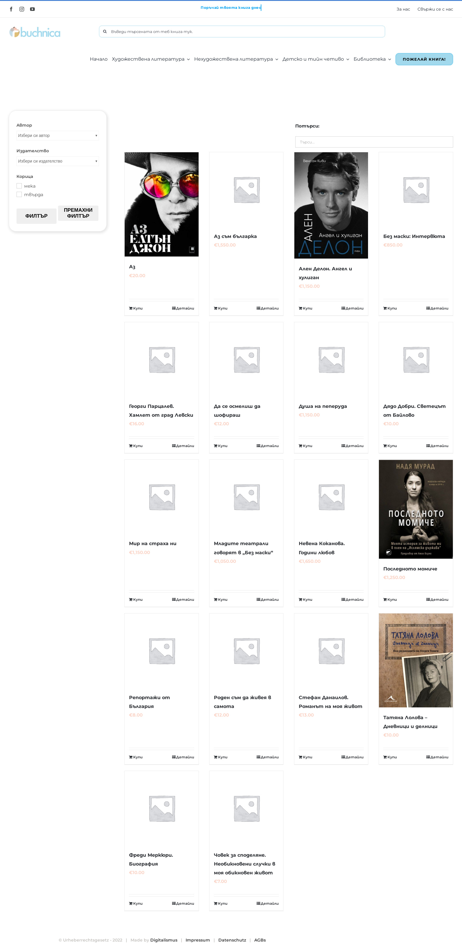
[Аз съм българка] (246, 189)
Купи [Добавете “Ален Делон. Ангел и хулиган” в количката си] (307, 308)
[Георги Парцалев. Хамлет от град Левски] (162, 359)
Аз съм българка (235, 236)
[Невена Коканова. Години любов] (331, 497)
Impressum (198, 940)
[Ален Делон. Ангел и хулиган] (331, 205)
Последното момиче (410, 569)
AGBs (260, 940)
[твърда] (18, 194)
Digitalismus (163, 940)
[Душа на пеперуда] (331, 359)
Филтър (36, 216)
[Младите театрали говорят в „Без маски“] (246, 497)
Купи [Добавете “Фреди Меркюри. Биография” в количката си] (138, 903)
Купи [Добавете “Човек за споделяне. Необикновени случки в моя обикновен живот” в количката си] (222, 903)
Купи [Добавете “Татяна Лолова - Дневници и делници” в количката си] (392, 757)
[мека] (18, 185)
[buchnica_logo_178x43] (35, 27)
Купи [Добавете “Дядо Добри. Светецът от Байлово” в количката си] (392, 446)
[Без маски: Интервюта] (416, 189)
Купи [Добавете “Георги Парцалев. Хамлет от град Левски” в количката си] (138, 446)
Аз (132, 266)
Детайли (185, 308)
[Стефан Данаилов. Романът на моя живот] (331, 650)
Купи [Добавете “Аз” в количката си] (138, 308)
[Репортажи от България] (162, 650)
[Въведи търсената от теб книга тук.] (242, 31)
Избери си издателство (40, 161)
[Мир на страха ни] (162, 497)
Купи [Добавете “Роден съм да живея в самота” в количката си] (222, 757)
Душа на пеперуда (323, 406)
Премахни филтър (78, 213)
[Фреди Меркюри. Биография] (162, 808)
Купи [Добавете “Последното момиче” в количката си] (392, 599)
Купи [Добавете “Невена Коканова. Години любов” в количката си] (307, 599)
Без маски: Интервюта (414, 236)
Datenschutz (232, 940)
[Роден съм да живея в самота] (246, 650)
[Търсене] (105, 31)
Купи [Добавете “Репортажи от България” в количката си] (138, 757)
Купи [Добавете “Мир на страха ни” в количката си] (138, 599)
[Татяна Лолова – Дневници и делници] (416, 660)
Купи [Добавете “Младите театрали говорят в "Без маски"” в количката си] (222, 599)
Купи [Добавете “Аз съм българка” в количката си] (222, 308)
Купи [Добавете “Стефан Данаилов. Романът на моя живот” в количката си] (307, 757)
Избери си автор (34, 135)
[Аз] (162, 204)
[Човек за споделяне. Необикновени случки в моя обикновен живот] (246, 808)
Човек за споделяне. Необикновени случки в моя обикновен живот (244, 864)
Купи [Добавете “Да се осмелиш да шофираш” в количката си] (222, 446)
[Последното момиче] (416, 509)
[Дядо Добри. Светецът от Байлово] (416, 359)
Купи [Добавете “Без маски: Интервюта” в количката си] (392, 308)
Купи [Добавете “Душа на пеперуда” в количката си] (307, 446)
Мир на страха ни (152, 543)
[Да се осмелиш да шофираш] (246, 359)
